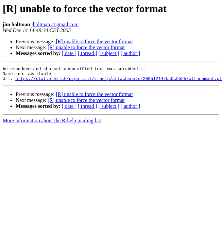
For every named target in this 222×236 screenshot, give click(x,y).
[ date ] (69, 53)
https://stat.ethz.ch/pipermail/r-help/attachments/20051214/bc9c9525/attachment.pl (118, 81)
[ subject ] (108, 53)
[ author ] (130, 53)
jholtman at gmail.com (54, 24)
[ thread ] (87, 53)
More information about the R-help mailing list (52, 123)
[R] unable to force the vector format (94, 41)
